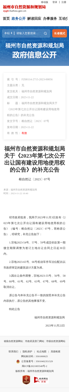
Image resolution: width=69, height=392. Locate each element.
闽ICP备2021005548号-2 (34, 366)
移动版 (44, 2)
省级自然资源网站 (13, 341)
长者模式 (59, 33)
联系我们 (13, 351)
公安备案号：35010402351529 (37, 361)
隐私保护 (27, 351)
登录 (54, 2)
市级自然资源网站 (55, 341)
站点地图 (41, 351)
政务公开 (19, 18)
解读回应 (34, 18)
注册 (63, 2)
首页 (6, 18)
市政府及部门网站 (34, 341)
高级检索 (55, 351)
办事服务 (50, 18)
